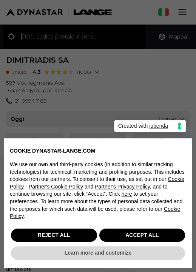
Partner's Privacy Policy (122, 189)
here (127, 196)
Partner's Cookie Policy (56, 189)
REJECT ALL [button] (54, 237)
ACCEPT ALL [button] (142, 237)
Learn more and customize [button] (98, 255)
